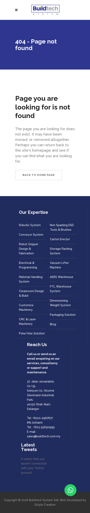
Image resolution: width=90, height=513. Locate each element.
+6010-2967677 (43, 418)
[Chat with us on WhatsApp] (70, 490)
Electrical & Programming (28, 265)
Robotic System (30, 225)
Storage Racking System (61, 251)
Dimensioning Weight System (60, 303)
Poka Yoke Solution (32, 333)
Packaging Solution (63, 314)
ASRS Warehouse (61, 277)
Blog (53, 324)
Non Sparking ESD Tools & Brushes (62, 227)
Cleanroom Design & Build (31, 293)
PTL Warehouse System (60, 289)
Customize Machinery (26, 307)
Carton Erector (60, 239)
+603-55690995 (44, 427)
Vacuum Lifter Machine (59, 265)
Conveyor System (31, 234)
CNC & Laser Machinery (27, 321)
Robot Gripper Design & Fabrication (28, 249)
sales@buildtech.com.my (43, 436)
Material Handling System (31, 279)
